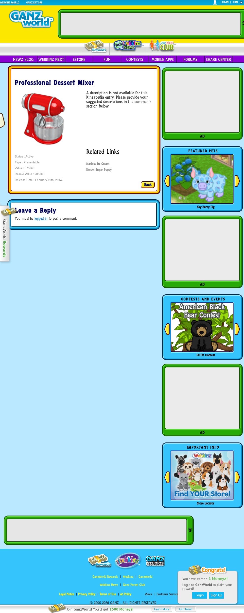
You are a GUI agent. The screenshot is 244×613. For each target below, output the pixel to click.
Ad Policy (125, 594)
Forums (190, 59)
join (235, 2)
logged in (41, 218)
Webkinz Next (51, 59)
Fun (107, 59)
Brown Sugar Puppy (99, 170)
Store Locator (205, 503)
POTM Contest (205, 355)
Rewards (95, 46)
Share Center (218, 59)
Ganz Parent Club (134, 585)
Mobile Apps (163, 59)
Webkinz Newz (128, 46)
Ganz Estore (34, 2)
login (225, 2)
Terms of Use (108, 594)
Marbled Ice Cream (97, 164)
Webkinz (128, 577)
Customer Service (167, 594)
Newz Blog (23, 59)
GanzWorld (145, 577)
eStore (79, 59)
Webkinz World (9, 2)
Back (147, 184)
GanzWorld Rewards (105, 577)
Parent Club (162, 46)
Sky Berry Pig (205, 207)
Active (29, 156)
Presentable (31, 162)
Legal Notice (66, 594)
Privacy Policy (86, 594)
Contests (134, 59)
